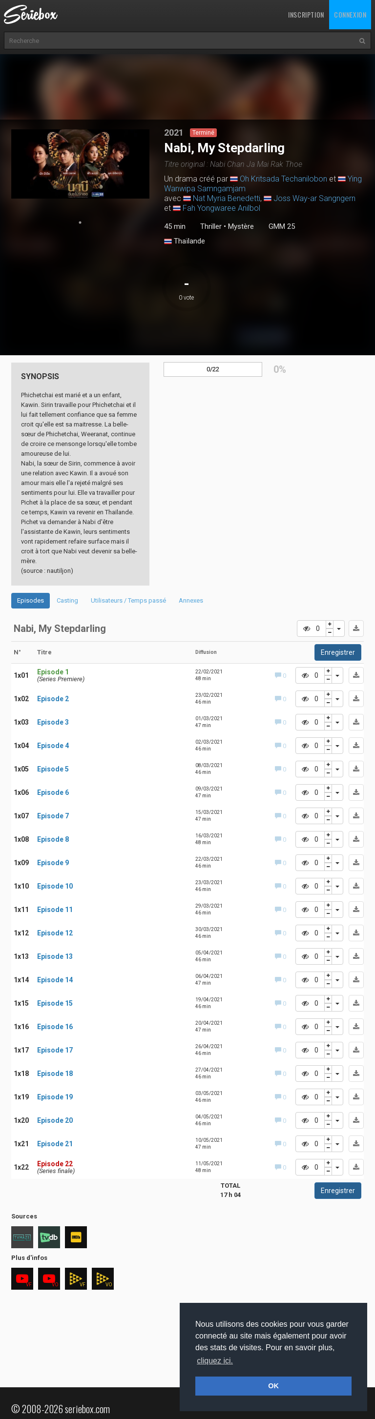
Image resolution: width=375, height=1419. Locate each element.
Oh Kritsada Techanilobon (283, 178)
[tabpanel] (80, 164)
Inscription (306, 14)
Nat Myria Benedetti (226, 198)
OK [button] (273, 1386)
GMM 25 (282, 226)
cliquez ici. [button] (215, 1361)
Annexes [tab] (191, 600)
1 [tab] (80, 222)
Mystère (241, 226)
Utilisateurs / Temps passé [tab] (128, 600)
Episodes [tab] (30, 600)
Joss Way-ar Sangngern (314, 198)
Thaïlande (184, 241)
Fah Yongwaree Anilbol (221, 208)
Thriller (211, 226)
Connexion (350, 14)
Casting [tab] (67, 600)
